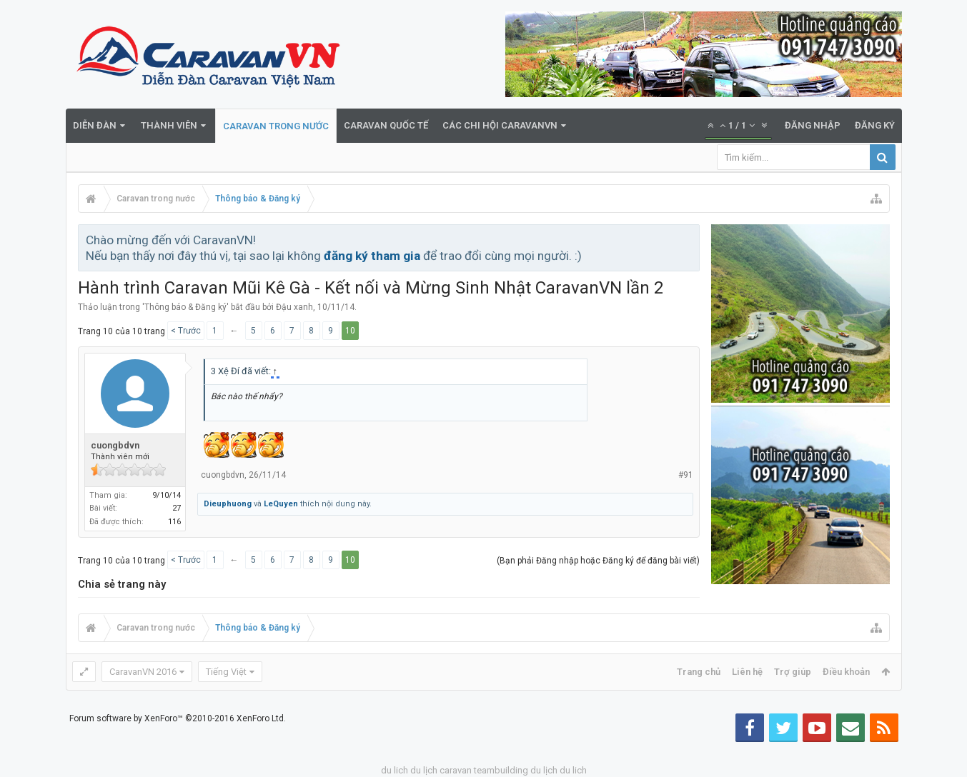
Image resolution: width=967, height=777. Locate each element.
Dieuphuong (228, 503)
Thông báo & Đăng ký (185, 307)
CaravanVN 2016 (143, 671)
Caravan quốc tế (386, 125)
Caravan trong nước (276, 126)
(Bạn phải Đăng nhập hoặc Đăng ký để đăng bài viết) (598, 561)
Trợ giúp (792, 671)
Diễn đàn (94, 125)
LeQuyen (281, 503)
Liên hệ (747, 671)
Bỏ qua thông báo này (689, 239)
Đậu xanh (294, 307)
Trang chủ (698, 671)
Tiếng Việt (226, 671)
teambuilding (501, 770)
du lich (394, 770)
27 (176, 508)
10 (350, 331)
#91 (685, 475)
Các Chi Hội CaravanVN (499, 125)
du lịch (423, 770)
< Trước (186, 331)
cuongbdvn (115, 445)
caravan (456, 770)
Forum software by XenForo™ (177, 718)
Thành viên (169, 125)
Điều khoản (846, 671)
